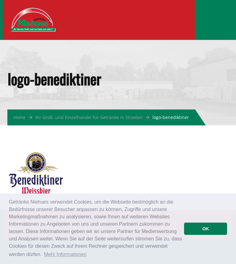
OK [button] (205, 228)
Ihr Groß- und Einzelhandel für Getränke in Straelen (89, 117)
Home (20, 117)
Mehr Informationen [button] (65, 254)
